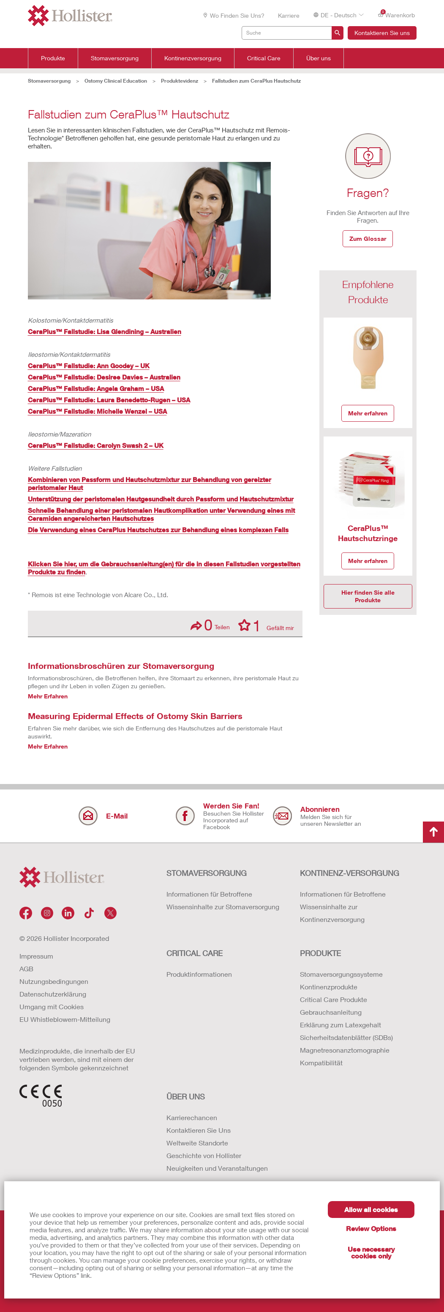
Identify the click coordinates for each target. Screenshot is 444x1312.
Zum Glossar (367, 238)
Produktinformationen (199, 974)
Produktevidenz (179, 81)
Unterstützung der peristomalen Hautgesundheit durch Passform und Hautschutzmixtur (161, 499)
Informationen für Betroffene (209, 894)
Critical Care (264, 58)
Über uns (318, 58)
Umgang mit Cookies (51, 1006)
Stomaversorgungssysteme (341, 974)
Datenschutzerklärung (52, 994)
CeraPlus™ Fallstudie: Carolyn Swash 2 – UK (95, 445)
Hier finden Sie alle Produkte (368, 596)
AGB (26, 968)
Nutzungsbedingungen (53, 981)
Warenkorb (396, 14)
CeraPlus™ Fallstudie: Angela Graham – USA (96, 388)
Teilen (210, 625)
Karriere (289, 15)
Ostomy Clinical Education (115, 81)
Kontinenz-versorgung (349, 873)
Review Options (371, 1228)
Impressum (36, 956)
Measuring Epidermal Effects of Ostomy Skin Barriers (135, 716)
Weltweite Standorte (197, 1143)
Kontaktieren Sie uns (382, 32)
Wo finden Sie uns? (233, 15)
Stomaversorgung (115, 58)
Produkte (53, 58)
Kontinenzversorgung (192, 58)
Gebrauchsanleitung (331, 1012)
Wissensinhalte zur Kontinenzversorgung (332, 913)
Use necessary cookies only (371, 1252)
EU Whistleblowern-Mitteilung (64, 1019)
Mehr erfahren (367, 413)
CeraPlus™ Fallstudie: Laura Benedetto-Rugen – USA (109, 400)
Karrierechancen (191, 1117)
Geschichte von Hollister (203, 1155)
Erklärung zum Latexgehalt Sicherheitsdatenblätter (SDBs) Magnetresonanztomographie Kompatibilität (346, 1044)
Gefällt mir (266, 625)
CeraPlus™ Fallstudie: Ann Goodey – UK (89, 365)
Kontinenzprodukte (328, 987)
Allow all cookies (371, 1209)
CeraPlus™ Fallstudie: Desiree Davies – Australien (104, 377)
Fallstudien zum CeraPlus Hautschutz (256, 81)
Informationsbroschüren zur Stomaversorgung (121, 665)
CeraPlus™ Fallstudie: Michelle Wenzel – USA (97, 411)
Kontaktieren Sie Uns (198, 1130)
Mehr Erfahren (48, 696)
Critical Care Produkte (333, 999)
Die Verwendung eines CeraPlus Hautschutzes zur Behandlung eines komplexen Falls (158, 529)
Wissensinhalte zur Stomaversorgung (222, 907)
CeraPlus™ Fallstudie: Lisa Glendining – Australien (104, 331)
